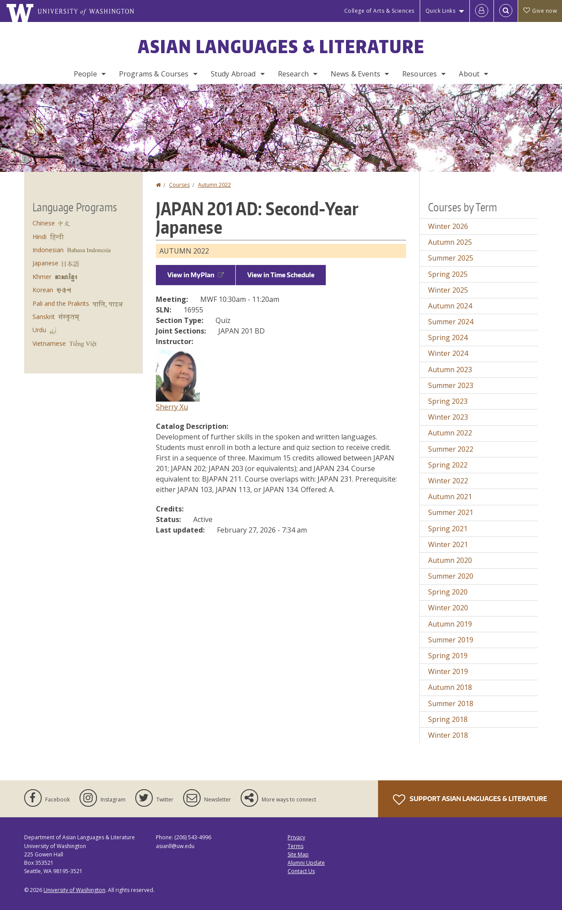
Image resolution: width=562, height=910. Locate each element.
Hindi (39, 236)
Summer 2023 (450, 385)
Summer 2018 (450, 703)
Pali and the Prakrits (60, 303)
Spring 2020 (448, 592)
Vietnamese (49, 343)
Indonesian (48, 250)
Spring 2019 (448, 655)
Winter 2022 (448, 481)
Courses (179, 185)
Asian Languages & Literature (281, 46)
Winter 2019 (448, 671)
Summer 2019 (450, 640)
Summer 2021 (450, 512)
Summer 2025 (450, 258)
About (469, 74)
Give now (540, 11)
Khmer (41, 276)
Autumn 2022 (214, 185)
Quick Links (440, 11)
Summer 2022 (450, 449)
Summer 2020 (450, 576)
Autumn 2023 (450, 369)
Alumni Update (306, 862)
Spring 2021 (448, 528)
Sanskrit (43, 316)
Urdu (39, 330)
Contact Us (301, 871)
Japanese (45, 263)
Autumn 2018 (450, 687)
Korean (42, 290)
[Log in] (482, 11)
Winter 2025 (448, 290)
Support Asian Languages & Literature (470, 800)
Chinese (43, 223)
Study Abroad (233, 74)
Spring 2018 (448, 719)
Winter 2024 (448, 353)
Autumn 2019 (450, 624)
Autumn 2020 (450, 560)
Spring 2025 (448, 274)
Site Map (298, 854)
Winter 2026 (448, 226)
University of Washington (74, 890)
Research (293, 74)
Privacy (296, 837)
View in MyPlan (195, 275)
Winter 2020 (448, 608)
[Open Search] (506, 11)
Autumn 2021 (450, 496)
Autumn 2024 (450, 306)
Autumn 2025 (450, 242)
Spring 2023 (448, 401)
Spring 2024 (448, 337)
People (85, 74)
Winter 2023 (448, 417)
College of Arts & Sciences (379, 11)
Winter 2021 (448, 544)
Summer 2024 (450, 321)
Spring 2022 (448, 465)
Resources (419, 74)
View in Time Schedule (280, 275)
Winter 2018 (448, 735)
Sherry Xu (172, 407)
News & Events (355, 74)
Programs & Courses (154, 74)
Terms (295, 846)
